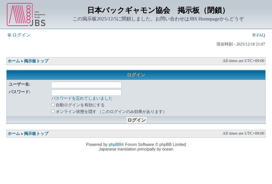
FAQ (258, 35)
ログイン (19, 35)
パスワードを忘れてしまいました (82, 98)
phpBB (115, 144)
